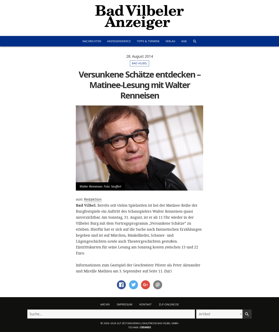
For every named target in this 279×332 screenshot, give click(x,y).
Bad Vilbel (139, 63)
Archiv (105, 304)
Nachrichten (91, 41)
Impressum (124, 304)
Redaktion (92, 199)
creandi (145, 327)
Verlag (170, 41)
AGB (184, 41)
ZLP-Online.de (169, 304)
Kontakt (145, 304)
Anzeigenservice (119, 41)
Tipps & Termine (148, 41)
